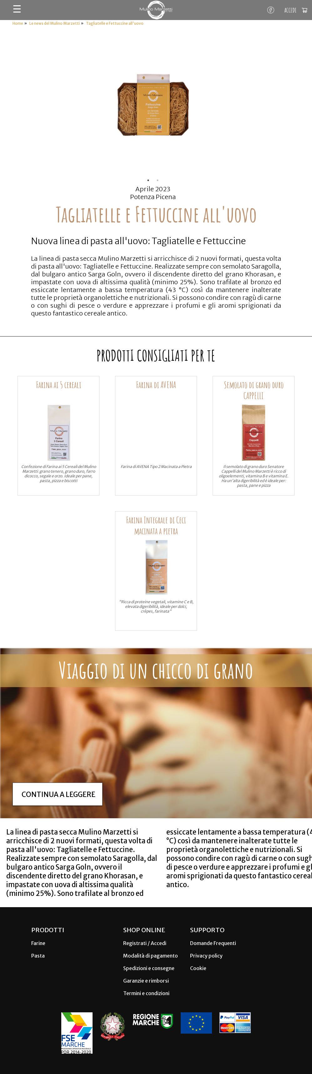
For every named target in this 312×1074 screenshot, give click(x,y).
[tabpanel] (153, 107)
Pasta (38, 956)
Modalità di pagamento (150, 956)
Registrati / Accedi (144, 943)
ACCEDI (290, 10)
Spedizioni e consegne (148, 968)
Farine (38, 943)
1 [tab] (148, 180)
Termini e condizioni (146, 993)
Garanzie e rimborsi (146, 981)
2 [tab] (157, 180)
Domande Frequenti (213, 943)
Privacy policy (206, 956)
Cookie (198, 968)
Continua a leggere (58, 794)
